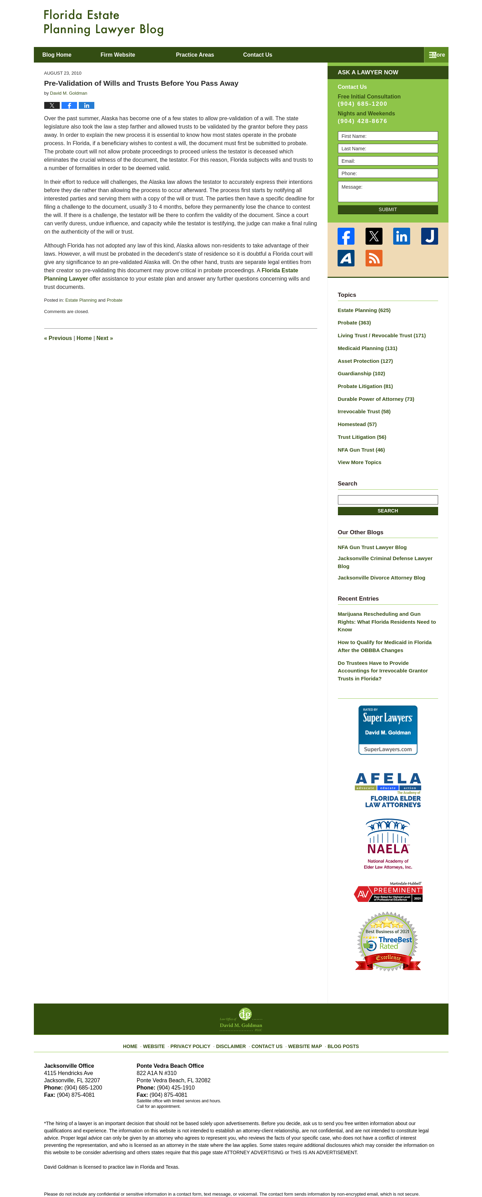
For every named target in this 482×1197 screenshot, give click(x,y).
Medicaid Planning (365, 346)
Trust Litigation (360, 431)
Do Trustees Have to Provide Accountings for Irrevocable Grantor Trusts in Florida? (386, 638)
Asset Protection (363, 358)
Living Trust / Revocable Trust (378, 334)
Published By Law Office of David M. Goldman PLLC (393, 22)
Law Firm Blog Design (405, 1176)
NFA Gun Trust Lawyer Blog (370, 539)
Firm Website (141, 55)
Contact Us (267, 1006)
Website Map (302, 1006)
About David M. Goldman (311, 55)
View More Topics (358, 455)
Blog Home (68, 55)
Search (388, 503)
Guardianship (360, 370)
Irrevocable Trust (362, 406)
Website (162, 1006)
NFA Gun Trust (359, 443)
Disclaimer (233, 1006)
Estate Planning (81, 300)
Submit (388, 209)
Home (84, 338)
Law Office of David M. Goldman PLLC (120, 1175)
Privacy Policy (196, 1006)
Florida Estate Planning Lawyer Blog (103, 22)
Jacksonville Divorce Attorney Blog (378, 560)
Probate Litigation (363, 382)
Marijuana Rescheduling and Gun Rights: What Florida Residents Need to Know (385, 599)
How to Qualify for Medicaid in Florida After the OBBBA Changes (387, 619)
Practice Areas (218, 55)
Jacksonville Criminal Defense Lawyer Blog (388, 550)
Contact (399, 55)
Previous (58, 338)
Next (104, 338)
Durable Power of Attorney (373, 394)
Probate (115, 300)
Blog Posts (336, 1006)
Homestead (356, 419)
